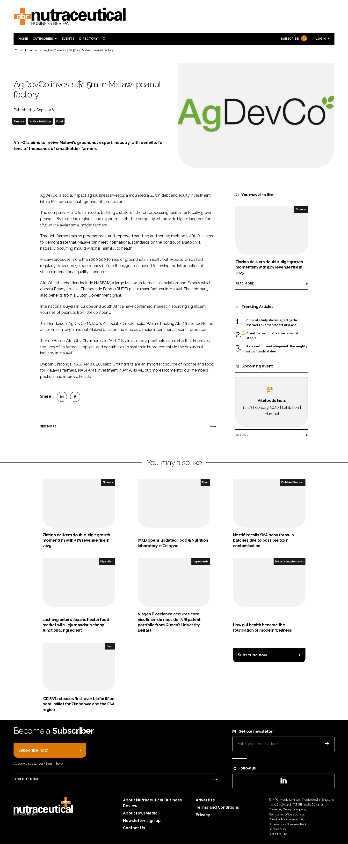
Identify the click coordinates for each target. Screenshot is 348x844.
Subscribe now (252, 655)
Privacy (203, 815)
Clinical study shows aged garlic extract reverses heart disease (272, 323)
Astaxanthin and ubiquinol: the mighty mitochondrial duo (276, 349)
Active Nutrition (40, 121)
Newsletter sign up (142, 820)
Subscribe (293, 39)
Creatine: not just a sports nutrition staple (275, 336)
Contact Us (134, 828)
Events (68, 38)
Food (59, 121)
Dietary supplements (289, 561)
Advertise (205, 800)
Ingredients (201, 561)
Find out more (26, 779)
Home (23, 38)
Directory (88, 38)
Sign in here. (54, 763)
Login (321, 38)
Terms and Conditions (217, 807)
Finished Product (292, 482)
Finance (19, 121)
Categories (43, 38)
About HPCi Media (140, 813)
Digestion (106, 561)
